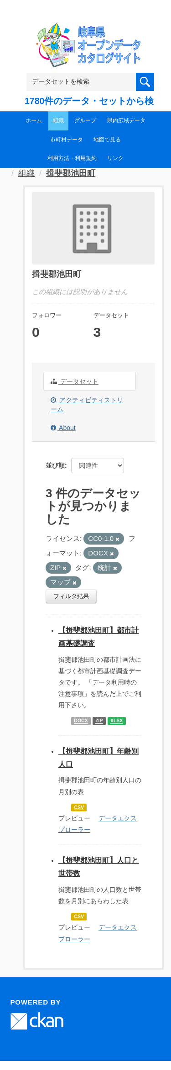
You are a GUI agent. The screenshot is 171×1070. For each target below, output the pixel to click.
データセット (74, 381)
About (63, 427)
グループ (85, 120)
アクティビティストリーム (87, 404)
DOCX (81, 721)
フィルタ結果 (71, 596)
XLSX (116, 721)
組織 (58, 120)
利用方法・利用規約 (72, 158)
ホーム (34, 120)
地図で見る (107, 139)
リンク (115, 158)
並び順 (55, 465)
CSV (79, 807)
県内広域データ (126, 120)
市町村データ (66, 139)
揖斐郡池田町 (70, 173)
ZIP (99, 721)
